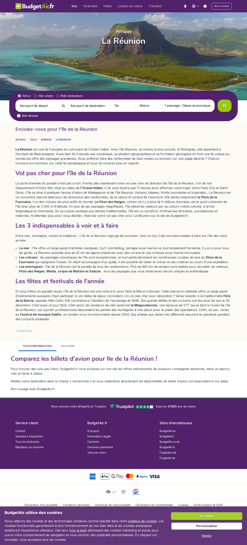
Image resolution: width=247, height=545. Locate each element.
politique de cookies (142, 521)
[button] (222, 6)
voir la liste (78, 530)
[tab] (37, 346)
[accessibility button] (185, 6)
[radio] (24, 96)
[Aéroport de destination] (89, 105)
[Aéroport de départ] (38, 105)
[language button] (195, 6)
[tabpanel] (123, 372)
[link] (205, 6)
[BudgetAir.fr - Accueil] (34, 6)
